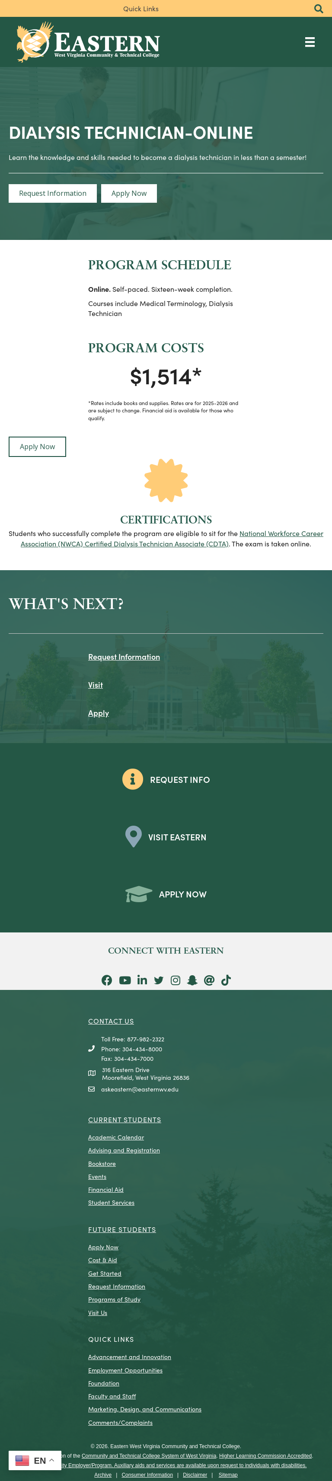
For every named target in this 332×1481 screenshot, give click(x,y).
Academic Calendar (116, 1137)
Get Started (104, 1273)
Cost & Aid (102, 1259)
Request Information (116, 1286)
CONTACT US (111, 1020)
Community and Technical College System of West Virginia (149, 1456)
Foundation (103, 1383)
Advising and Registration (124, 1150)
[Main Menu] (310, 41)
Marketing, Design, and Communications (144, 1408)
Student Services (111, 1202)
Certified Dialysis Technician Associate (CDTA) (156, 543)
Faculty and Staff (112, 1396)
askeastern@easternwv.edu (140, 1089)
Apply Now (103, 1246)
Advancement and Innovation (129, 1356)
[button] (318, 9)
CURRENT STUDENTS (124, 1119)
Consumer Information (147, 1475)
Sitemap (228, 1475)
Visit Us (97, 1312)
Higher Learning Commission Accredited (265, 1456)
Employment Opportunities (125, 1370)
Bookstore (102, 1163)
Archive (103, 1475)
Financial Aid (106, 1189)
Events (97, 1176)
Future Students (122, 1229)
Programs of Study (114, 1299)
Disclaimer (195, 1475)
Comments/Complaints (120, 1422)
